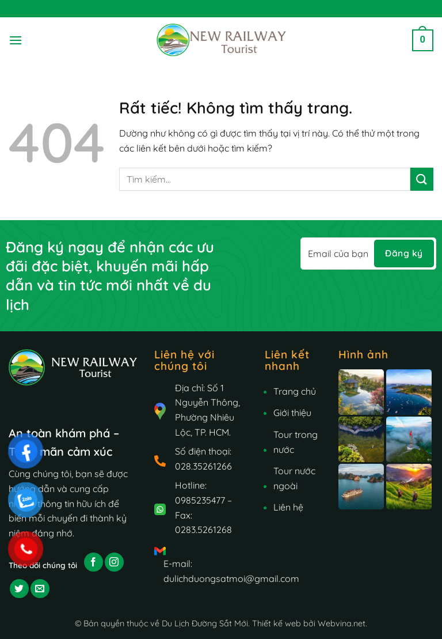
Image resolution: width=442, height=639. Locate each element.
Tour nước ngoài (294, 478)
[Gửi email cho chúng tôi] (40, 588)
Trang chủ (294, 391)
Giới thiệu (292, 412)
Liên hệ (288, 507)
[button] (15, 40)
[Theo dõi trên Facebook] (93, 562)
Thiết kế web (276, 623)
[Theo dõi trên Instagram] (114, 562)
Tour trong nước (295, 442)
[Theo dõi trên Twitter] (19, 588)
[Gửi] (421, 179)
